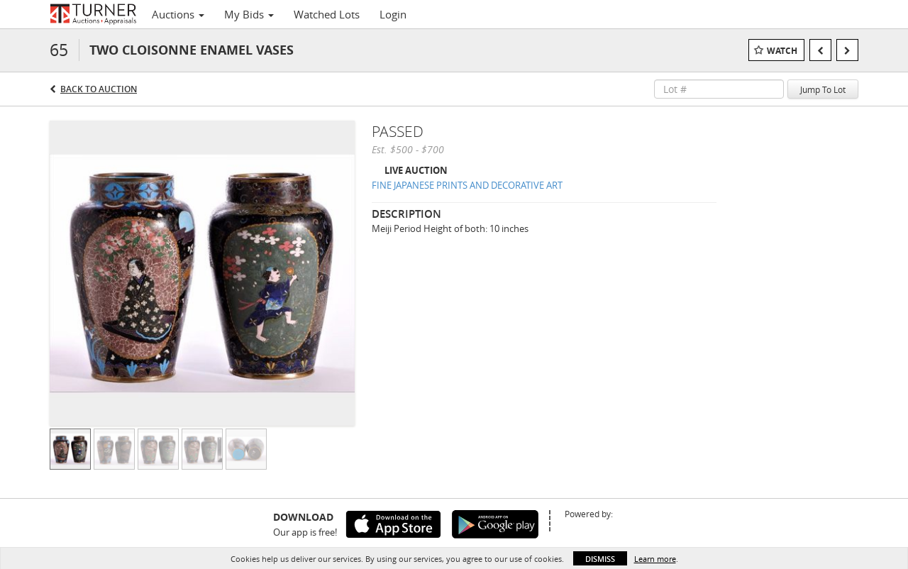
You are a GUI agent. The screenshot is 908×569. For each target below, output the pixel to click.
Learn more (655, 558)
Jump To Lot (823, 89)
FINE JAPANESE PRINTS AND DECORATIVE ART (467, 185)
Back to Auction (98, 89)
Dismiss (600, 558)
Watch (782, 51)
